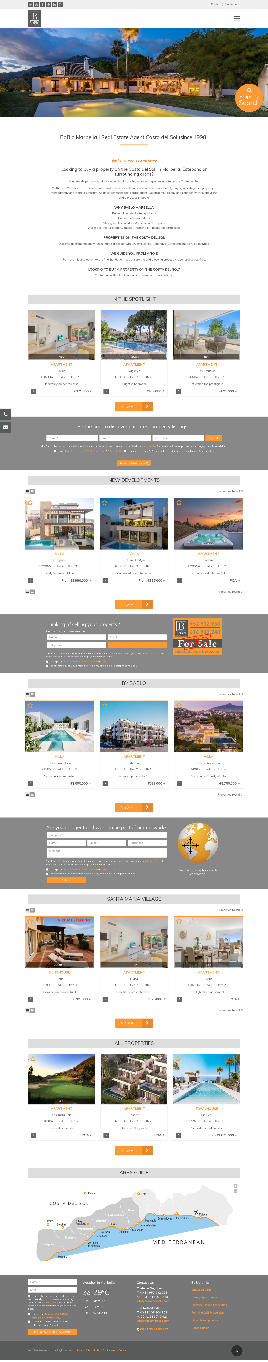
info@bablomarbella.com (153, 1301)
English (215, 4)
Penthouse (59, 972)
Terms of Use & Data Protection (88, 451)
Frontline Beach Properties (209, 1305)
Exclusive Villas (201, 1290)
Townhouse (206, 1108)
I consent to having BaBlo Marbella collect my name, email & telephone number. (169, 451)
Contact (123, 1350)
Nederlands (232, 4)
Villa (59, 554)
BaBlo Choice (200, 1328)
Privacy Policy (149, 446)
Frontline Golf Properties (207, 1312)
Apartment (61, 364)
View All (128, 406)
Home (80, 1350)
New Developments (204, 1320)
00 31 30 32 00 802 (154, 1329)
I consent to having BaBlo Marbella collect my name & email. (48, 1323)
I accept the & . (88, 451)
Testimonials (110, 1350)
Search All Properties (134, 463)
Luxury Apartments (204, 1297)
